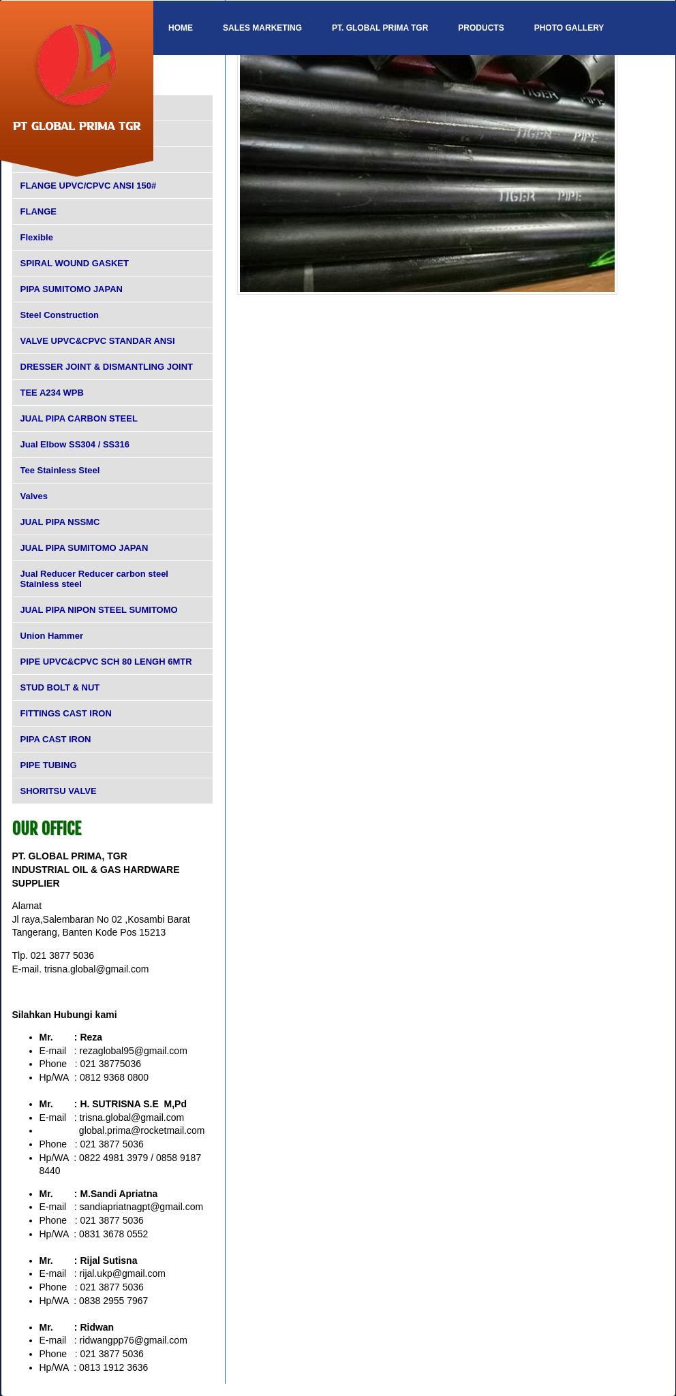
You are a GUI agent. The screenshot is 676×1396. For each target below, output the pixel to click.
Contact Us (194, 82)
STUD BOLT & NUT (60, 687)
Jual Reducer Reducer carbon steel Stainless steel (94, 579)
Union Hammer (51, 636)
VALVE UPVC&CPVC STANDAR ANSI (97, 341)
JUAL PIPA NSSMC (60, 522)
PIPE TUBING (48, 765)
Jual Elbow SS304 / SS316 (74, 444)
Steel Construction (59, 315)
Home (180, 28)
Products (481, 28)
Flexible (36, 237)
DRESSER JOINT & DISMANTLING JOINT (107, 367)
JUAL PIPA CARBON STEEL (79, 418)
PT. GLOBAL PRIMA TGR (380, 28)
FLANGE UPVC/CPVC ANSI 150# (88, 185)
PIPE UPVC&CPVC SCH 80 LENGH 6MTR (106, 661)
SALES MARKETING (262, 28)
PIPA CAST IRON (55, 739)
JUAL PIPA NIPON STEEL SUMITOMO (99, 610)
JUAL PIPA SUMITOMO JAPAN (84, 548)
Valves (34, 496)
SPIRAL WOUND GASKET (74, 263)
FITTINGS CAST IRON (66, 713)
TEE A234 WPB (52, 392)
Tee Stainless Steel (60, 470)
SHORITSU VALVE (58, 791)
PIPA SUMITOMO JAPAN (71, 289)
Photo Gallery (569, 28)
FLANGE (38, 211)
